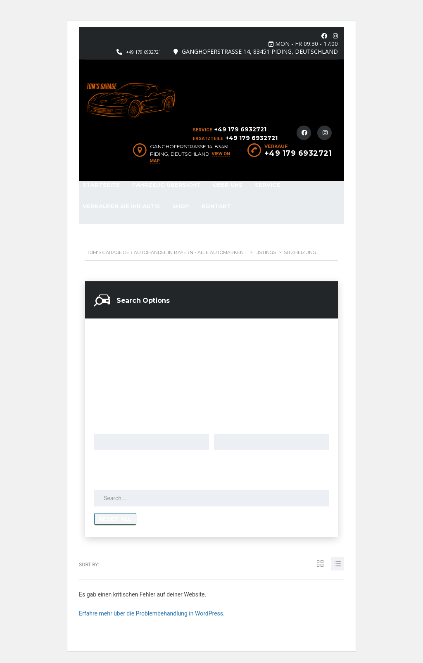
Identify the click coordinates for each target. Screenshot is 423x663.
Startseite (101, 184)
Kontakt (216, 206)
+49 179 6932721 (143, 52)
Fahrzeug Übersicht (166, 184)
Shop (180, 206)
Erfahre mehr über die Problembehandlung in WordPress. (152, 613)
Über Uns (227, 184)
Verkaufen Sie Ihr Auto (121, 206)
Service (267, 184)
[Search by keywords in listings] (211, 498)
